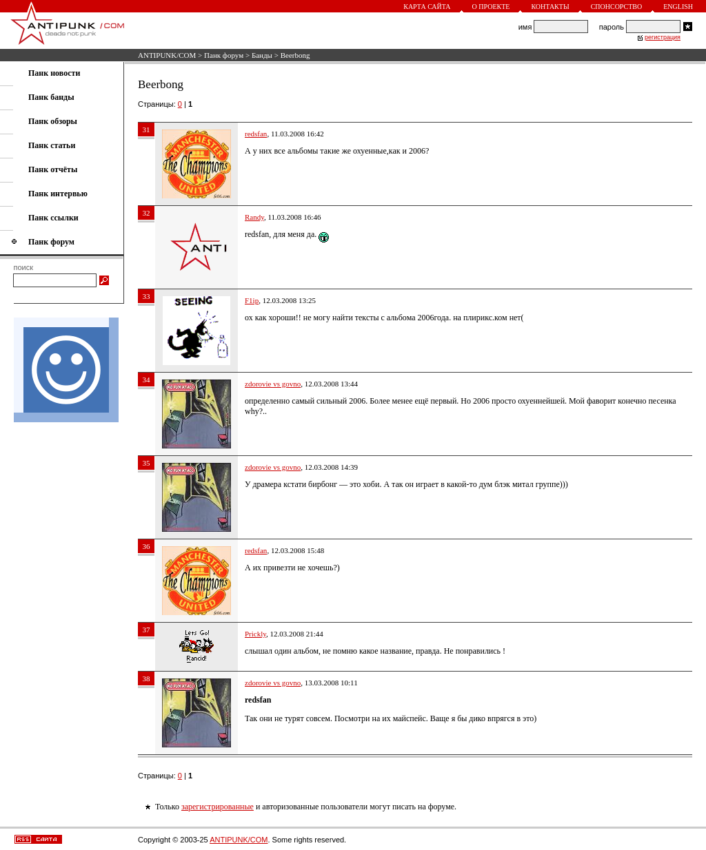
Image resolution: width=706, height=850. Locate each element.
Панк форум (223, 55)
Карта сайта (426, 6)
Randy (254, 217)
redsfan (256, 133)
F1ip (252, 300)
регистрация (662, 37)
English (678, 6)
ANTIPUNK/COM (167, 55)
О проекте (491, 6)
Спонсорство (617, 6)
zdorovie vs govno (273, 384)
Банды (262, 55)
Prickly (255, 634)
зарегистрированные (217, 806)
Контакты (550, 6)
